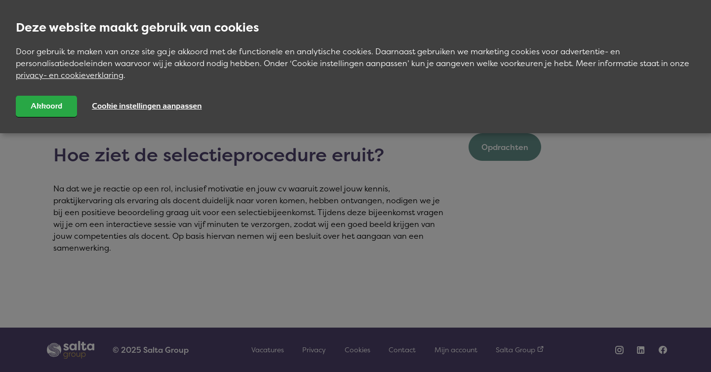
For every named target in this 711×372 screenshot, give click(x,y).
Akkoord (46, 106)
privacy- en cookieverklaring (69, 75)
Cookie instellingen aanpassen (146, 106)
